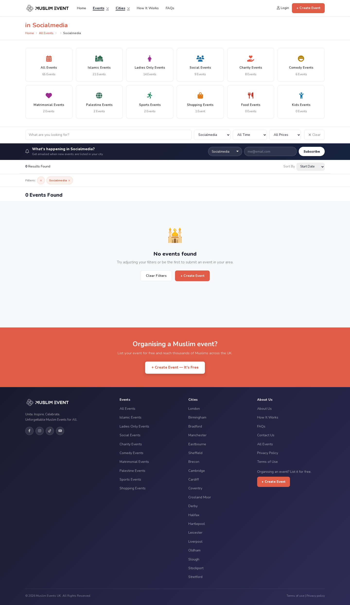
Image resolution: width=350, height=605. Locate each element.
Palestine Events (132, 470)
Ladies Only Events (134, 426)
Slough (193, 559)
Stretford (195, 577)
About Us (264, 408)
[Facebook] (29, 431)
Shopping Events (133, 488)
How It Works (148, 8)
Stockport (195, 568)
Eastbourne (197, 444)
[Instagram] (39, 431)
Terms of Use (267, 461)
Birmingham (197, 417)
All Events (46, 33)
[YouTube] (60, 431)
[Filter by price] (285, 135)
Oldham (194, 550)
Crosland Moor (199, 497)
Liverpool (195, 541)
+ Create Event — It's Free (175, 367)
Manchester (197, 435)
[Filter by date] (250, 135)
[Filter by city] (212, 135)
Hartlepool (196, 523)
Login (283, 8)
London (194, 408)
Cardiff (193, 479)
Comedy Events (131, 453)
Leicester (195, 532)
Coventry (195, 488)
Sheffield (195, 453)
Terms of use (295, 596)
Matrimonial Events (134, 461)
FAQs (170, 8)
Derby (193, 506)
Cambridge (196, 470)
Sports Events (130, 479)
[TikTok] (50, 431)
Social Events (130, 435)
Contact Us (265, 435)
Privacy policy (315, 596)
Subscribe (312, 151)
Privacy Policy (267, 453)
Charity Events (131, 444)
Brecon (193, 461)
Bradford (195, 426)
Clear (314, 134)
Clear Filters (156, 275)
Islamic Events (130, 417)
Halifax (193, 515)
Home (81, 8)
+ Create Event (308, 8)
